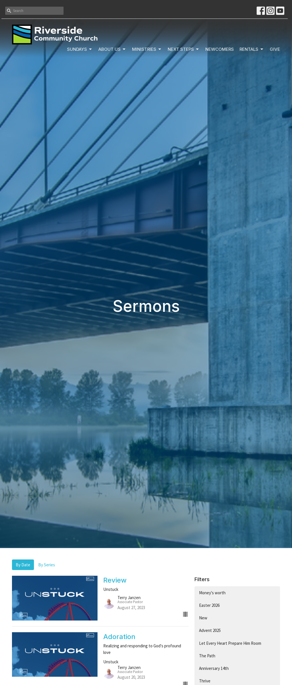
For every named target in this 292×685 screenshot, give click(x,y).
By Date (23, 564)
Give (275, 49)
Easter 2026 (209, 605)
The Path (207, 655)
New (203, 618)
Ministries (147, 49)
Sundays (80, 49)
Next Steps (184, 49)
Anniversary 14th (214, 668)
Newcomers (219, 49)
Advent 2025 (210, 630)
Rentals (252, 49)
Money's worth (212, 592)
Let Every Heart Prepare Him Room (230, 643)
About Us (112, 49)
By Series (46, 564)
